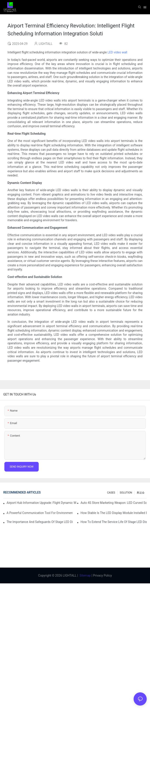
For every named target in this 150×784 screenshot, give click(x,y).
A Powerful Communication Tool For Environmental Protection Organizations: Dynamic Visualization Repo (40, 513)
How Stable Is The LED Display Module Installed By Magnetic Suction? (113, 513)
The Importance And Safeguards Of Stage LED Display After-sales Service (40, 522)
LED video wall (117, 52)
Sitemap (85, 575)
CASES (111, 492)
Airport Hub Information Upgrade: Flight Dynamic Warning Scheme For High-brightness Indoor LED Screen (42, 503)
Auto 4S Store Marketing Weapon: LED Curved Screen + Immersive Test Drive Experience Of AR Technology (113, 503)
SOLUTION (126, 492)
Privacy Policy (102, 575)
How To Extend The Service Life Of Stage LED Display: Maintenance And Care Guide (113, 522)
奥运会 (141, 492)
